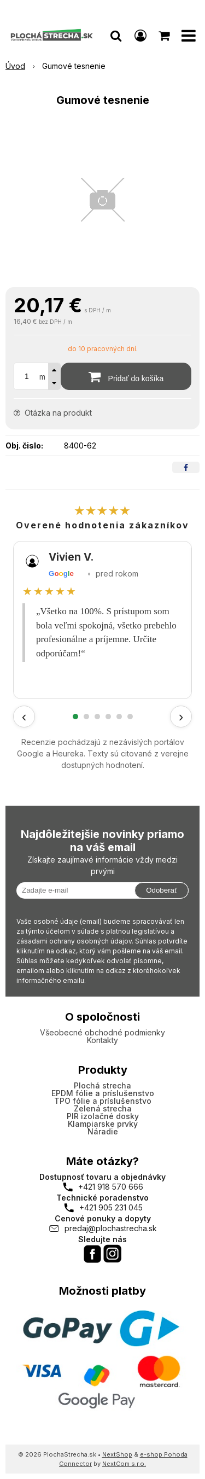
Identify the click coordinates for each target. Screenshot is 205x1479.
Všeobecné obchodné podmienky (102, 1032)
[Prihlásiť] (140, 35)
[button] (116, 35)
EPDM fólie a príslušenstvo (102, 1093)
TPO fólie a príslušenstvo (102, 1100)
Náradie (102, 1131)
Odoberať (161, 890)
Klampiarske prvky (103, 1123)
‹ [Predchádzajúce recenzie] (24, 716)
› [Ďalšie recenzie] (181, 716)
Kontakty (102, 1040)
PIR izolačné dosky (103, 1116)
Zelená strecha (103, 1108)
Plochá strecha (102, 1085)
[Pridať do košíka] (126, 376)
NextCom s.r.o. (124, 1464)
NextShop (117, 1454)
